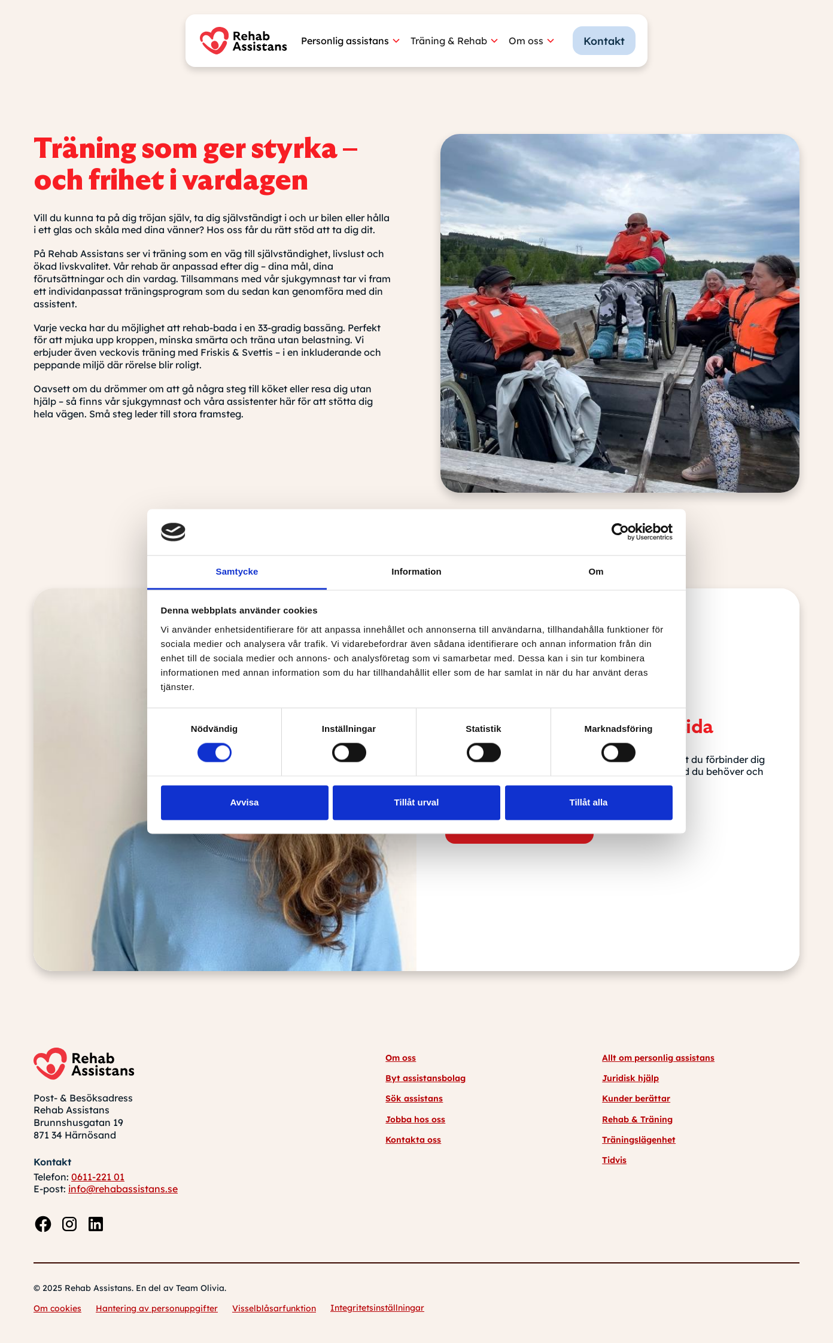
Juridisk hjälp (630, 1078)
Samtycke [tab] (237, 571)
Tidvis (614, 1160)
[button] (356, 41)
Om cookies (57, 1308)
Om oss (400, 1057)
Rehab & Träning (637, 1119)
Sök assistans (414, 1098)
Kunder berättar (636, 1098)
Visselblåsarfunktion (274, 1308)
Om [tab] (595, 571)
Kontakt (604, 40)
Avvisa (244, 802)
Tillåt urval (416, 802)
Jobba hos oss (415, 1119)
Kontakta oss (413, 1139)
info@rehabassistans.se (123, 1189)
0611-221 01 (97, 1177)
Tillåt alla (589, 802)
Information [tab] (416, 571)
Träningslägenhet (639, 1139)
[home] (246, 40)
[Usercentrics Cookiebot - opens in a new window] (620, 532)
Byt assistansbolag (425, 1078)
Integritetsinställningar (377, 1307)
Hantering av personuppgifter (157, 1308)
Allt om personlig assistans (658, 1057)
